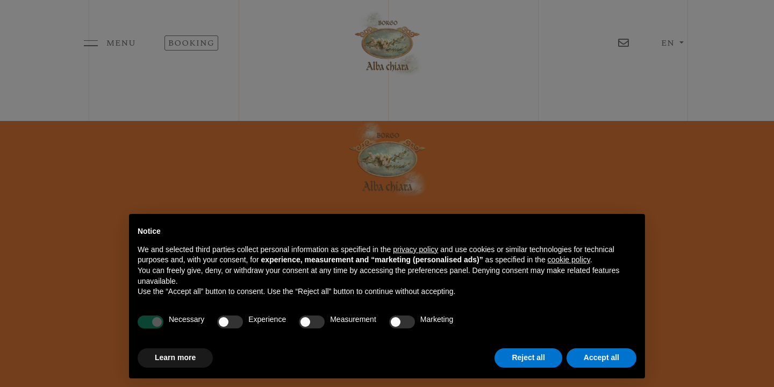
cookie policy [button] (569, 259)
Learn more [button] (175, 357)
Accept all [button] (601, 357)
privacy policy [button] (415, 249)
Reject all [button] (528, 357)
